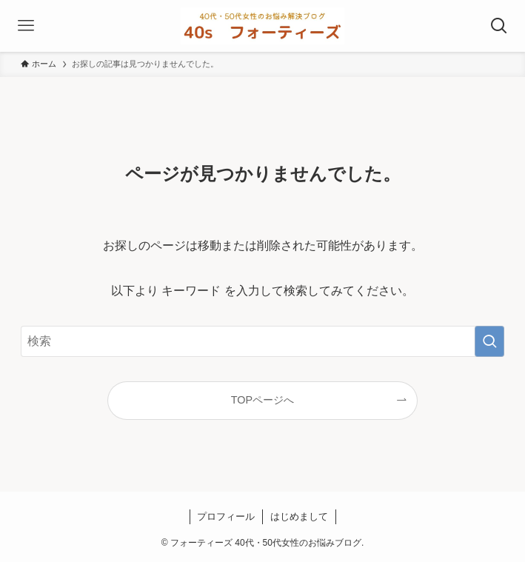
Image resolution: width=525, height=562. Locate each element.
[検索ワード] (262, 341)
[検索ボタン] (499, 26)
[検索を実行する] (489, 341)
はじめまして (299, 516)
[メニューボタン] (26, 26)
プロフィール (226, 516)
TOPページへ (262, 400)
